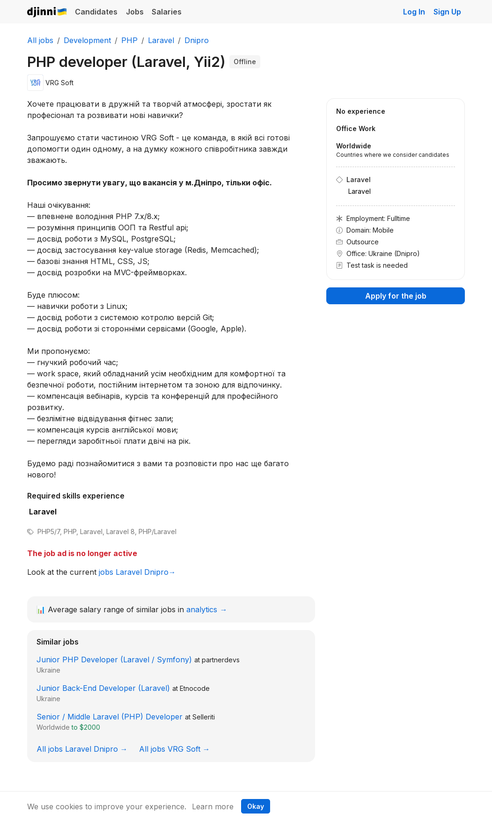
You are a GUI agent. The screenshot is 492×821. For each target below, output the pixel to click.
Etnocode (195, 688)
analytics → (206, 609)
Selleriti (203, 717)
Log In (414, 11)
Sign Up (447, 11)
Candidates (96, 11)
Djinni (47, 12)
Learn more (213, 806)
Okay (255, 806)
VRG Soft (59, 83)
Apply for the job (395, 296)
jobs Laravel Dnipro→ (137, 572)
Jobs (135, 11)
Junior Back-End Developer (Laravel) (103, 688)
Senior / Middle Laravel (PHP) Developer (110, 716)
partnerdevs (221, 660)
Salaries (167, 11)
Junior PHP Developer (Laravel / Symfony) (114, 659)
